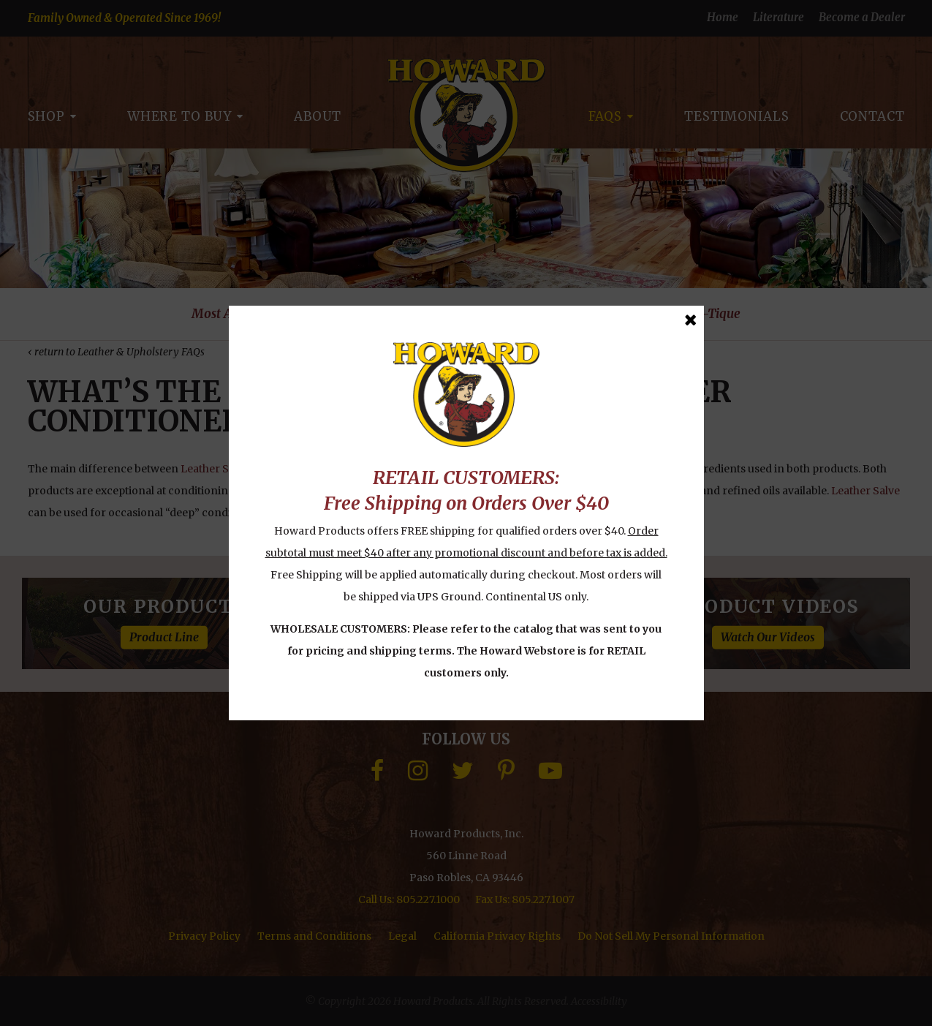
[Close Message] (690, 320)
